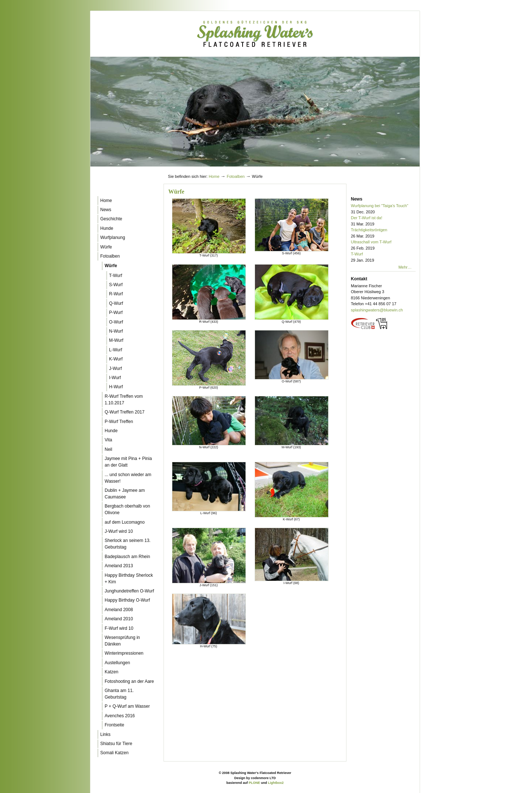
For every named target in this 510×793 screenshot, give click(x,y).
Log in (402, 169)
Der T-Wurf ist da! (383, 221)
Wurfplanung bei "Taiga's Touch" (383, 209)
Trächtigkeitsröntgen (383, 233)
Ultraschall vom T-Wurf (383, 245)
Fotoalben (236, 176)
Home (214, 176)
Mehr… (405, 267)
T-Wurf (383, 257)
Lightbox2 (276, 783)
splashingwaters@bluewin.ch (377, 310)
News (356, 199)
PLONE (254, 783)
